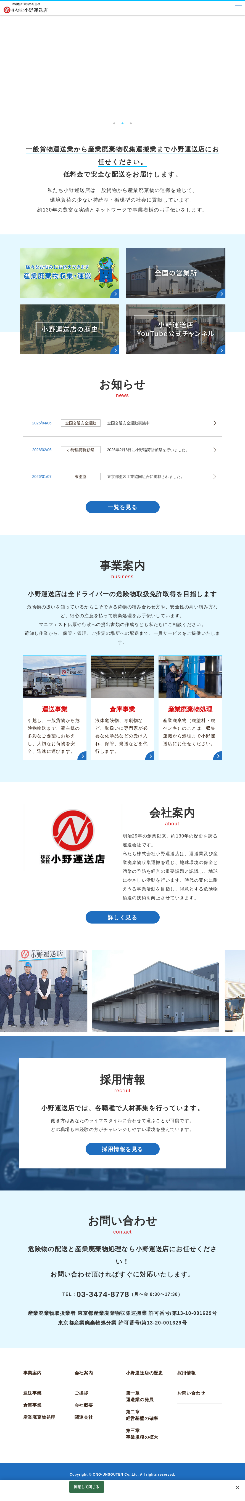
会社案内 (84, 1379)
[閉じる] (237, 1487)
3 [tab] (131, 122)
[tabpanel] (122, 66)
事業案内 (32, 1379)
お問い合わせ (191, 1399)
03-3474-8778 (103, 1301)
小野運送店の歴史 (144, 1379)
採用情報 (186, 1379)
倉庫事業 (32, 1411)
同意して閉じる (86, 1487)
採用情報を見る (122, 1154)
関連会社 (84, 1424)
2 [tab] (122, 122)
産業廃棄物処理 (39, 1424)
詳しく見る (122, 920)
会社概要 (84, 1411)
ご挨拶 (81, 1399)
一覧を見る (122, 508)
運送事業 (32, 1399)
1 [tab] (114, 122)
